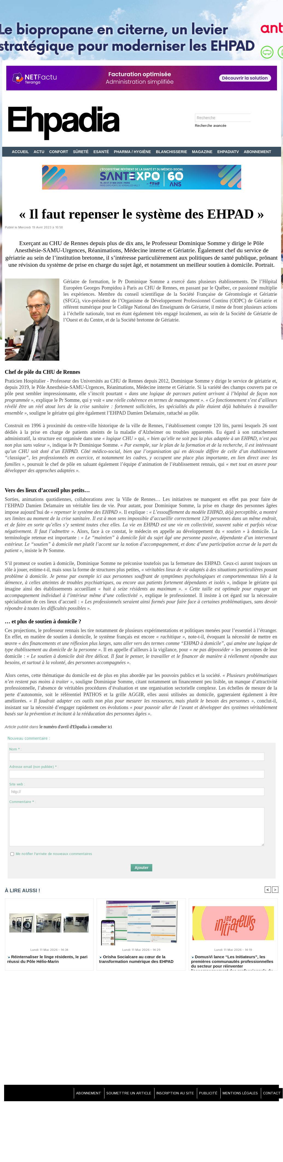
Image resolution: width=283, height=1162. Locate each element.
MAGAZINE (203, 152)
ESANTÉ (102, 152)
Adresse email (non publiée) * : (34, 767)
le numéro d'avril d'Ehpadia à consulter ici (80, 726)
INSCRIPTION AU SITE (167, 1093)
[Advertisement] (141, 1028)
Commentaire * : (22, 802)
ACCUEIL (21, 152)
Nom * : (15, 749)
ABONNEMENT (257, 152)
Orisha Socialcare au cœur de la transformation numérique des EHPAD (136, 959)
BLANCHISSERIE (172, 152)
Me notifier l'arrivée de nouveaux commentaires (54, 854)
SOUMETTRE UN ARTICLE (117, 1093)
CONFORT (59, 152)
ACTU (39, 152)
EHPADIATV (228, 152)
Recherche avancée (210, 126)
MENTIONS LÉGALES (237, 1093)
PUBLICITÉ (203, 1093)
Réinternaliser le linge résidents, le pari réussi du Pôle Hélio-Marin (47, 959)
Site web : (17, 784)
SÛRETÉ (81, 152)
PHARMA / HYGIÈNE (133, 152)
